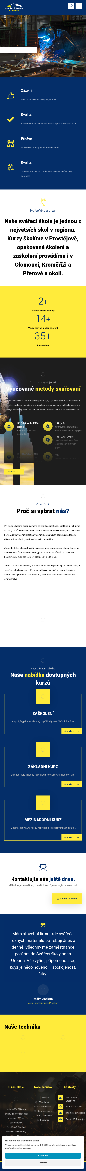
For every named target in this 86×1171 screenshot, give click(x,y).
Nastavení (43, 1163)
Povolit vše (43, 1156)
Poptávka (43, 1120)
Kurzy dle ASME (43, 1115)
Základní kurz (43, 1102)
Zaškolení (43, 1097)
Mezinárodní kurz (43, 1106)
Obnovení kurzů (43, 1111)
